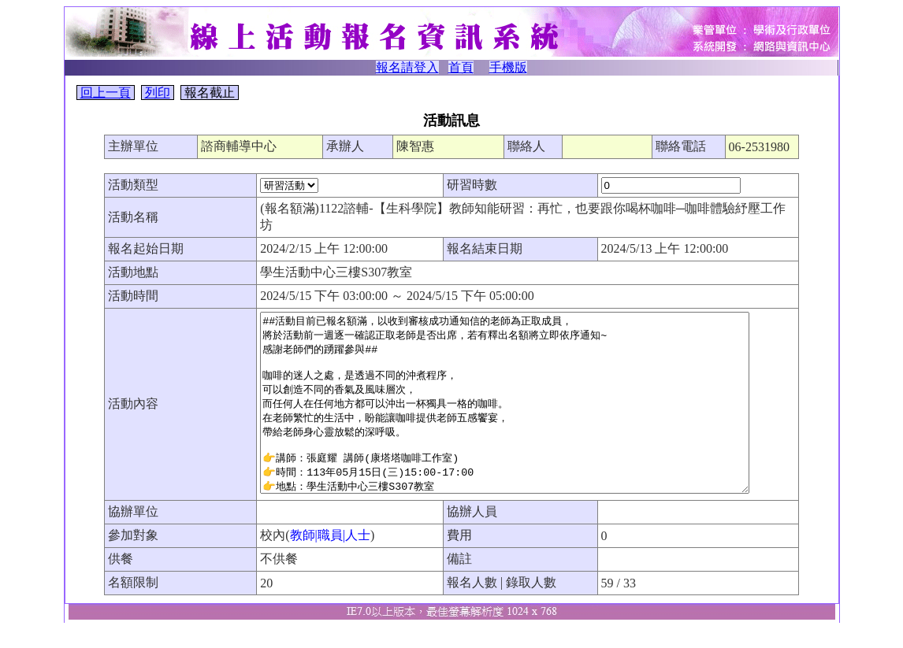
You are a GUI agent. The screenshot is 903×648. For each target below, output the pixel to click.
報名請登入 (407, 67)
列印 (157, 92)
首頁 (461, 67)
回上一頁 (105, 92)
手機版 (508, 67)
